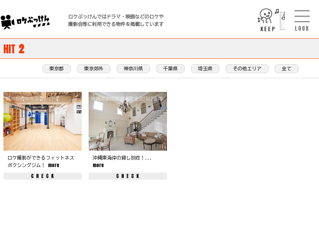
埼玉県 (205, 68)
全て (286, 68)
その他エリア (247, 68)
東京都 (56, 68)
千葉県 (170, 68)
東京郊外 (93, 68)
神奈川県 (133, 68)
